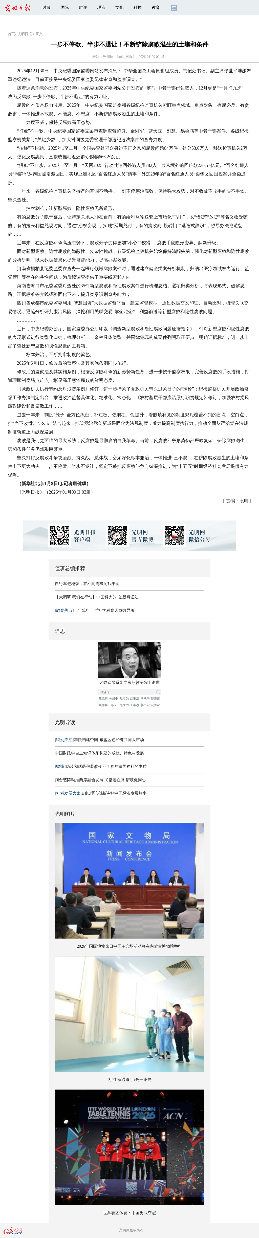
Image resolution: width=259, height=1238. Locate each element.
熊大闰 (124, 705)
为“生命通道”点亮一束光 (129, 1079)
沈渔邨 (155, 705)
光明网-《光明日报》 (119, 57)
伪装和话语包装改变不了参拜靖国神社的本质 (101, 766)
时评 (83, 7)
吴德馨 (103, 705)
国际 (65, 7)
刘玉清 (134, 698)
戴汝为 (124, 698)
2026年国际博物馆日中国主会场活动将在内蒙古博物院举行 (129, 946)
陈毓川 (103, 698)
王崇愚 (134, 705)
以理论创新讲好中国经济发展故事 (101, 793)
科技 (138, 7)
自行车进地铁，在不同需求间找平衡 (87, 583)
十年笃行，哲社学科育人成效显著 (95, 610)
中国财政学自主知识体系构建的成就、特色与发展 (99, 753)
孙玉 (114, 705)
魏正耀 (155, 698)
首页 (11, 34)
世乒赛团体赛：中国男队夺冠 (129, 1213)
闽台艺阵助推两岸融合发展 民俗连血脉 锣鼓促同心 (100, 780)
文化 (119, 7)
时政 (46, 7)
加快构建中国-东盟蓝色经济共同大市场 (99, 739)
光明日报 (25, 34)
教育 (156, 7)
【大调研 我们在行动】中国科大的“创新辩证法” (97, 597)
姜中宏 (145, 705)
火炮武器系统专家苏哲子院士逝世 (129, 682)
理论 (101, 7)
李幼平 (145, 698)
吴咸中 (113, 698)
